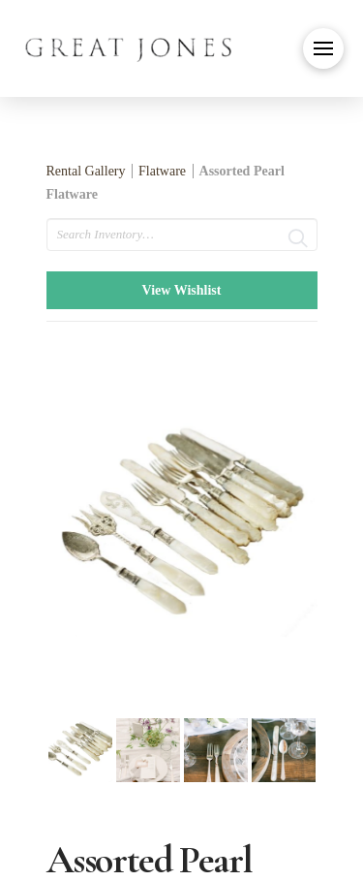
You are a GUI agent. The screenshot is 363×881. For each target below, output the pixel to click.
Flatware (162, 171)
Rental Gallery (86, 171)
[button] (323, 48)
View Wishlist (182, 290)
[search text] (182, 234)
